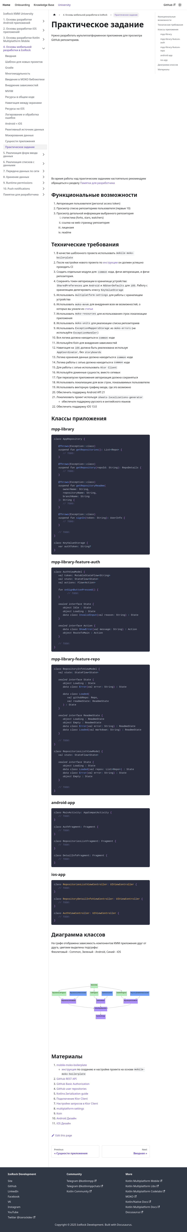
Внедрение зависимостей (21, 85)
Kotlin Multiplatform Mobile (144, 1181)
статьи (89, 309)
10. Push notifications (16, 188)
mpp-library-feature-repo (170, 49)
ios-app (164, 60)
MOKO (131, 1196)
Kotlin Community (79, 1191)
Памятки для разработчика (21, 194)
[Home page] (54, 14)
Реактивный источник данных (24, 129)
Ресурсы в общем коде (19, 97)
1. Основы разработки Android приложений (17, 21)
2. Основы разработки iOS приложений (20, 30)
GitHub (169, 5)
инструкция (69, 1069)
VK (9, 1202)
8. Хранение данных (16, 177)
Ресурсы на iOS (15, 108)
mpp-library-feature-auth (170, 41)
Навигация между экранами (23, 103)
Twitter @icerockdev (21, 1217)
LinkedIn (13, 1191)
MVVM (9, 91)
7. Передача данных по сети (21, 171)
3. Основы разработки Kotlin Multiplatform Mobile (21, 39)
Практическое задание (20, 147)
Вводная (10, 56)
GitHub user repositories (71, 1089)
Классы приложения (168, 29)
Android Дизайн (66, 1118)
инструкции (110, 262)
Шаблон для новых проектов (24, 62)
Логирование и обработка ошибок (22, 116)
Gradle (9, 67)
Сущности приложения (20, 141)
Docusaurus (134, 1212)
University (64, 5)
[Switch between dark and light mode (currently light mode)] (179, 4)
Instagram (14, 1207)
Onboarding (22, 5)
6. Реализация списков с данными (18, 163)
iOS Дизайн (64, 1123)
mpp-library (166, 34)
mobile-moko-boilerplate (72, 1065)
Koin (59, 1113)
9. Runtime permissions (17, 183)
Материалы (163, 69)
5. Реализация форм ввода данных (20, 154)
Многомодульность (17, 73)
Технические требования (170, 24)
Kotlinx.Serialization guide (72, 1093)
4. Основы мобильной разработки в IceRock (17, 48)
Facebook (13, 1196)
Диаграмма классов (168, 64)
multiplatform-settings (70, 1108)
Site (10, 1181)
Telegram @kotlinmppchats (85, 1186)
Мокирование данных (19, 135)
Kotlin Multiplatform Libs (142, 1186)
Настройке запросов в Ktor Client (77, 1103)
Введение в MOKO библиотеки (25, 79)
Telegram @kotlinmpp (82, 1181)
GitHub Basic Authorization (73, 1084)
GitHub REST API (67, 1079)
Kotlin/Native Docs (138, 1202)
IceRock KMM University (18, 13)
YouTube (13, 1212)
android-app (166, 55)
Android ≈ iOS (13, 123)
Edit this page (61, 1135)
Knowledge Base (44, 5)
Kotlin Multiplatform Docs (143, 1207)
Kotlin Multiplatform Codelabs (145, 1191)
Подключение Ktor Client (72, 1098)
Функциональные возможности (166, 18)
